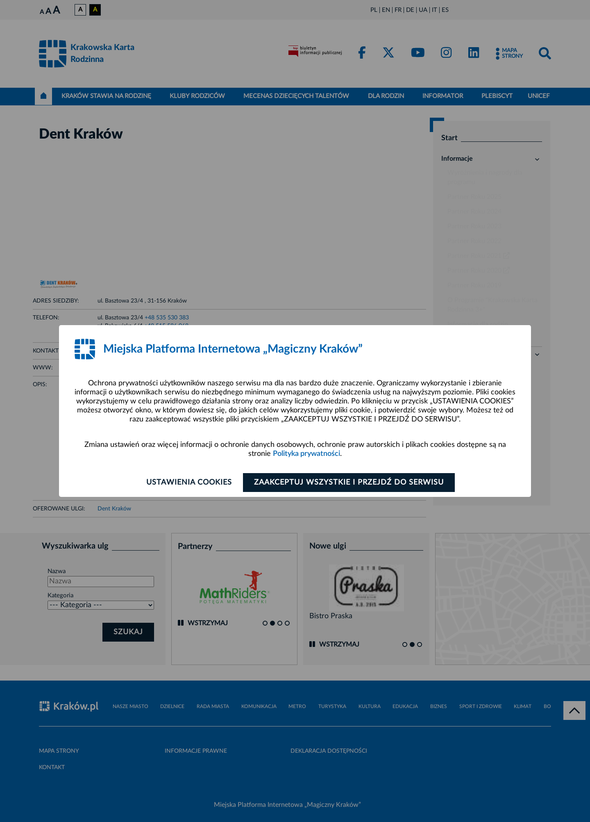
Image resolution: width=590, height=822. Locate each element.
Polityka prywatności (306, 454)
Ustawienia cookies (189, 482)
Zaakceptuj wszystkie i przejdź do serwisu (349, 482)
